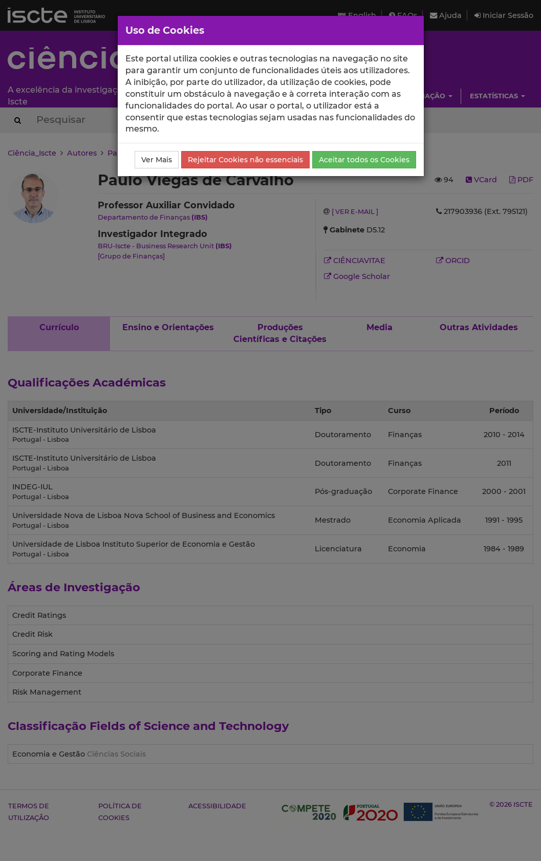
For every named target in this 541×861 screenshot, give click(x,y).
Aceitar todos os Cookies (364, 159)
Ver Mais (156, 159)
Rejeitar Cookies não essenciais (245, 159)
